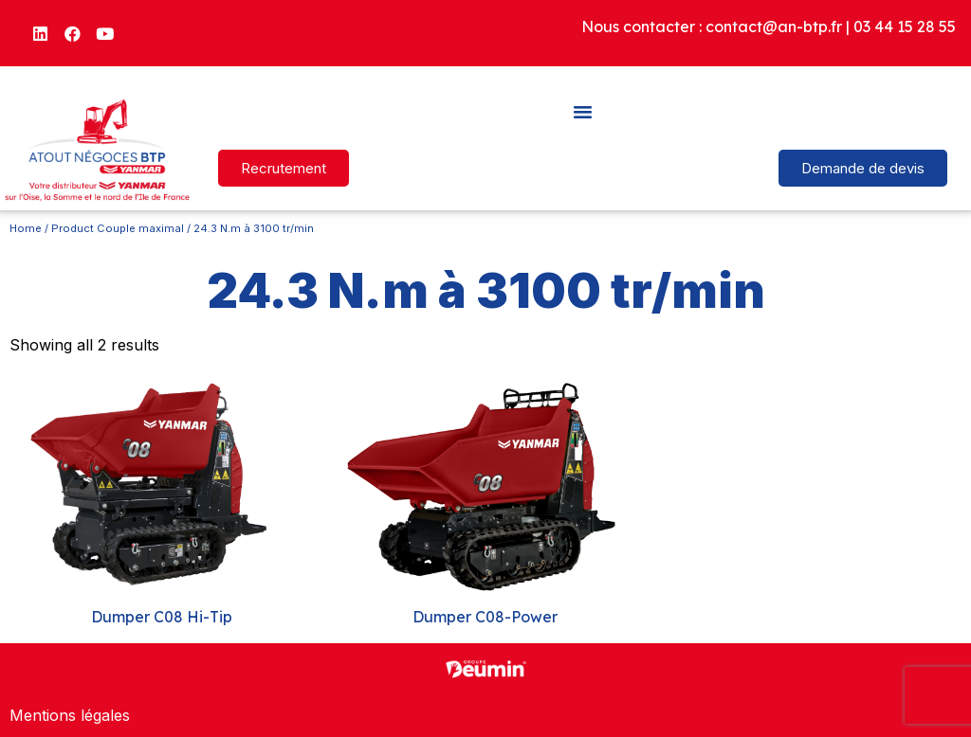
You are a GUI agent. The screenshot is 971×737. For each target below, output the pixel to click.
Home (25, 228)
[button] (583, 111)
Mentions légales (69, 715)
